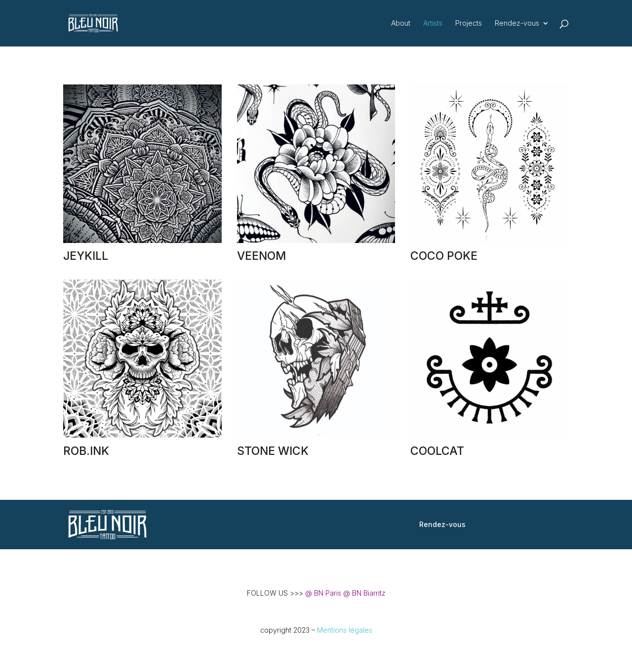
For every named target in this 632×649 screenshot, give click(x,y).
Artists (432, 23)
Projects (468, 23)
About (400, 23)
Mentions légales (344, 630)
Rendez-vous (517, 23)
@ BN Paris (323, 593)
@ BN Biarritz (364, 593)
